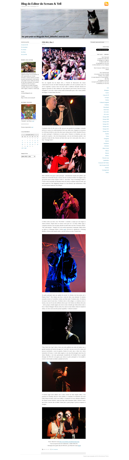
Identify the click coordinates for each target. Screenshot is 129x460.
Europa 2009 (106, 119)
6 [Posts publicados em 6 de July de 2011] (22, 140)
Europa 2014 (106, 131)
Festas (107, 136)
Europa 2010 (106, 121)
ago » (25, 148)
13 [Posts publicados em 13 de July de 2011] (22, 142)
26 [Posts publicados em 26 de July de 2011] (37, 144)
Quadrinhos (106, 160)
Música (107, 150)
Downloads (106, 107)
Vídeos (107, 172)
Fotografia (106, 138)
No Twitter (23, 49)
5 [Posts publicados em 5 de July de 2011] (37, 138)
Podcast (107, 153)
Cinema (107, 100)
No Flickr (23, 52)
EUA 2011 (106, 112)
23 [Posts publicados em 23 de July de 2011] (30, 144)
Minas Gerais (106, 148)
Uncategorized (105, 170)
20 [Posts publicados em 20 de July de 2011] (22, 144)
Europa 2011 (106, 124)
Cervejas (107, 97)
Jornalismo (106, 143)
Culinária (106, 105)
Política (107, 155)
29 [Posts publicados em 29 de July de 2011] (27, 146)
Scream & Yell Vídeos (103, 162)
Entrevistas (106, 109)
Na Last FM (24, 54)
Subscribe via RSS (106, 4)
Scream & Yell (24, 44)
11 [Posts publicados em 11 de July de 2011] (35, 140)
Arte (108, 88)
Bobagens (106, 90)
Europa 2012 (106, 126)
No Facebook (24, 47)
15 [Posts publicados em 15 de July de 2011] (27, 142)
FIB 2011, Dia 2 (48, 42)
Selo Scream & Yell (104, 165)
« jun (22, 148)
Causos (107, 92)
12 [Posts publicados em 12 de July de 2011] (37, 140)
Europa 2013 (106, 129)
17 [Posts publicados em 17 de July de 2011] (32, 142)
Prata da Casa (105, 158)
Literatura (106, 146)
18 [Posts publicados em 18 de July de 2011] (35, 142)
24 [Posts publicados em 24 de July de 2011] (32, 144)
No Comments (55, 449)
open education (91, 456)
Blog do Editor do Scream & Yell (41, 3)
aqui (65, 229)
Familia (107, 133)
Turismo (107, 167)
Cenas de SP (106, 95)
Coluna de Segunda (104, 102)
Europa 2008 (106, 117)
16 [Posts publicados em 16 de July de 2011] (30, 142)
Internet (107, 141)
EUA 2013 (106, 114)
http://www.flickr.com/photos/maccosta (69, 441)
